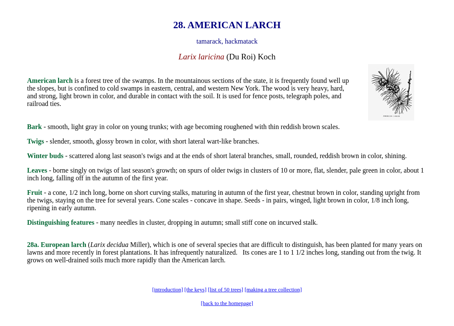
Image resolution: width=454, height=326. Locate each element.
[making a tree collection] (273, 289)
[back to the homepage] (227, 303)
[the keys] (195, 289)
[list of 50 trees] (225, 289)
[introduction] (167, 289)
